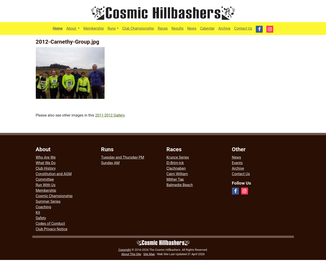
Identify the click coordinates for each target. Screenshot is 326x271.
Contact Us (243, 28)
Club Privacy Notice (51, 229)
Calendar (207, 28)
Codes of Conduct (50, 223)
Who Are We (46, 157)
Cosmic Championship (54, 196)
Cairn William (177, 174)
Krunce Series (178, 157)
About (74, 28)
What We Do (46, 163)
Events (237, 163)
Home (58, 28)
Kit (38, 212)
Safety (41, 218)
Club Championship (138, 28)
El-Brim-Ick (175, 163)
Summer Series (48, 201)
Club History (46, 168)
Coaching (43, 207)
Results (177, 28)
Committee (45, 179)
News (191, 28)
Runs (112, 28)
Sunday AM (110, 163)
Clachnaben (176, 168)
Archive (224, 28)
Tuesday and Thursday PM (122, 157)
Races (163, 28)
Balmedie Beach (180, 185)
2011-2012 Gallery (110, 115)
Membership (93, 28)
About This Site (131, 254)
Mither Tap (175, 179)
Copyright (124, 249)
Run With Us (46, 185)
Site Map (149, 254)
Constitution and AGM (54, 174)
